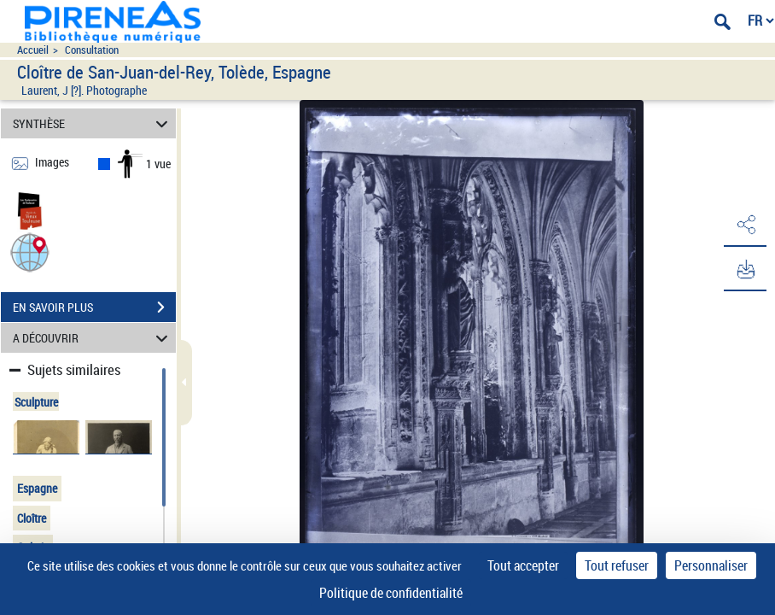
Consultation (92, 50)
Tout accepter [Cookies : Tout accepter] (523, 565)
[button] (30, 251)
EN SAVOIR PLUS (94, 307)
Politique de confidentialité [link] (391, 592)
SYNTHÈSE (93, 123)
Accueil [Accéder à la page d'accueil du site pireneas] (33, 50)
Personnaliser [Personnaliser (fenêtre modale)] (711, 565)
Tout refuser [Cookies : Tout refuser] (617, 565)
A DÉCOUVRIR (93, 338)
